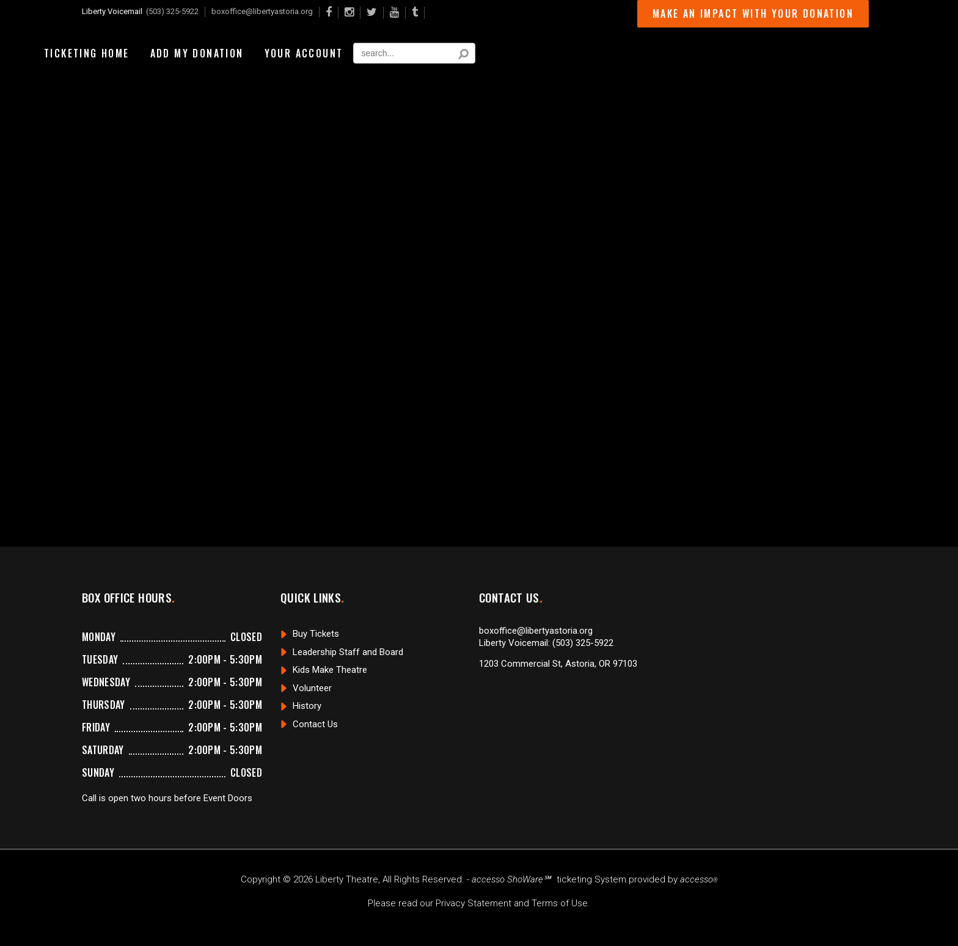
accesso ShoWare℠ (511, 879)
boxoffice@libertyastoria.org (262, 11)
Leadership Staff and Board (348, 652)
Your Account (304, 53)
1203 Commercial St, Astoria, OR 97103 (558, 663)
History (307, 705)
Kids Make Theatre (330, 669)
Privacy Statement (473, 903)
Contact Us (315, 724)
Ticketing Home (87, 53)
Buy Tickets (316, 633)
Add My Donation (197, 53)
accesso (699, 879)
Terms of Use (560, 903)
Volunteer (312, 688)
